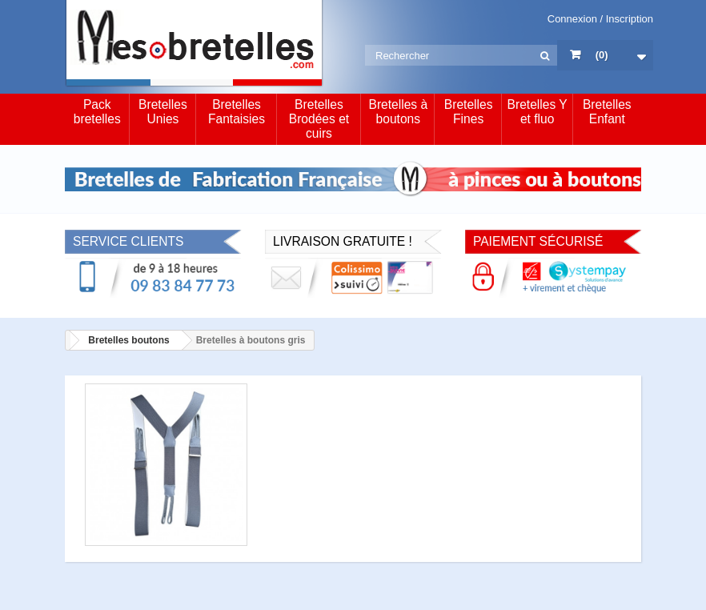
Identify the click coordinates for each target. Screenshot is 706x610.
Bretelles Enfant (607, 112)
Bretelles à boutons (397, 112)
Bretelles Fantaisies (236, 112)
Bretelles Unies (162, 112)
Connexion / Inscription (600, 19)
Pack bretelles (97, 112)
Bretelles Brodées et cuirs (319, 119)
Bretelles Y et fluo (537, 112)
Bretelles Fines (468, 112)
